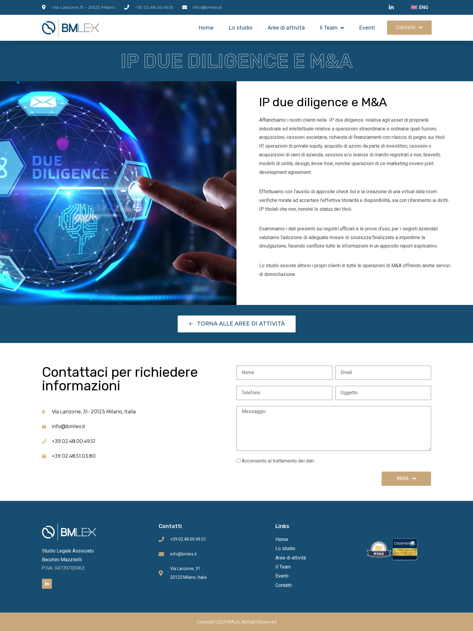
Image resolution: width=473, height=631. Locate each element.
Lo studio (240, 27)
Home (206, 27)
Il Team (332, 28)
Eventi (367, 27)
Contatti (283, 585)
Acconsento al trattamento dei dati (278, 461)
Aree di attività (286, 27)
